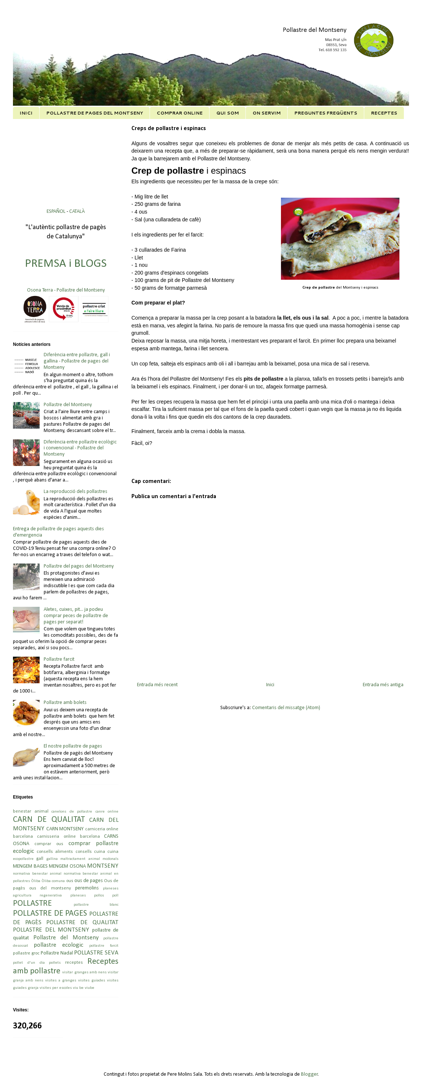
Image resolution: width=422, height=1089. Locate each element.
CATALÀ (77, 211)
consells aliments (55, 852)
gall (39, 859)
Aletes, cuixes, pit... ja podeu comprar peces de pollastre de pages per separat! (76, 616)
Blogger (309, 1074)
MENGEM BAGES (30, 866)
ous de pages (88, 881)
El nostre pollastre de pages (73, 746)
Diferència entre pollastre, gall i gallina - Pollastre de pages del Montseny (77, 361)
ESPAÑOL (57, 211)
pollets (55, 963)
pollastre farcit (103, 946)
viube (89, 988)
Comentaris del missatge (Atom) (286, 708)
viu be (78, 988)
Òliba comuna (53, 881)
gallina (52, 859)
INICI (26, 113)
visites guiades (91, 981)
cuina (112, 852)
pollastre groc (26, 953)
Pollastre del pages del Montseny (79, 566)
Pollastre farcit (59, 659)
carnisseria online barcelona (68, 836)
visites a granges (60, 981)
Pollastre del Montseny (68, 405)
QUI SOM (227, 113)
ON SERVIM (266, 113)
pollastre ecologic (58, 945)
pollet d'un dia (29, 963)
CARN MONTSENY (65, 829)
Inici (270, 685)
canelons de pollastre (71, 812)
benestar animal (30, 811)
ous (69, 881)
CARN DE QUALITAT (49, 820)
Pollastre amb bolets (65, 702)
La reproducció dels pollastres (75, 491)
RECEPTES (384, 113)
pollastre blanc (96, 905)
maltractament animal (80, 859)
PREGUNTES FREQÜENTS (325, 113)
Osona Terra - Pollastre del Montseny (66, 290)
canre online (107, 812)
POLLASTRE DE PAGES (50, 913)
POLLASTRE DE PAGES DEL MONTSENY (94, 113)
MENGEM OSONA (67, 866)
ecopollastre (23, 859)
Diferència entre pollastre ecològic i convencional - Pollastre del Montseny (80, 448)
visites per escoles (56, 988)
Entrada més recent (157, 685)
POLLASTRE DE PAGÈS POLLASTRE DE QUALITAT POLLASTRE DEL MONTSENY (65, 922)
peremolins (87, 888)
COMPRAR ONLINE (179, 113)
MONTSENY (102, 866)
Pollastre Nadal (57, 953)
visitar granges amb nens (84, 972)
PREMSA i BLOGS (66, 264)
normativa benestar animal (37, 874)
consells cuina (90, 852)
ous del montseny (50, 888)
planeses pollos (87, 896)
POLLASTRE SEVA (96, 953)
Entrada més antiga (383, 685)
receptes (74, 962)
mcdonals (110, 859)
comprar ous (48, 844)
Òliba (35, 881)
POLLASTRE (32, 903)
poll (115, 896)
